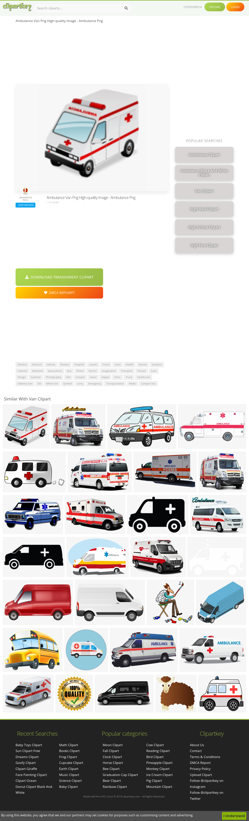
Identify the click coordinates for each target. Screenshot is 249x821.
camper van (148, 383)
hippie (105, 377)
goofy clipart (26, 762)
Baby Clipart (68, 786)
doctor (93, 371)
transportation (115, 383)
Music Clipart (69, 774)
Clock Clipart (112, 757)
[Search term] (83, 8)
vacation (157, 364)
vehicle (51, 364)
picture (142, 371)
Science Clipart (70, 780)
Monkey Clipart (158, 768)
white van (52, 383)
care (153, 371)
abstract (37, 364)
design (22, 377)
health (129, 364)
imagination (109, 371)
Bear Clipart (112, 780)
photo (80, 371)
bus (69, 371)
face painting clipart (31, 774)
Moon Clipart (113, 745)
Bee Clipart (111, 768)
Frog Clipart (68, 757)
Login (235, 7)
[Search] (126, 8)
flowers (64, 364)
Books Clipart (69, 751)
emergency (94, 383)
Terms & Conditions (205, 757)
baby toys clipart (29, 745)
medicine (37, 371)
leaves (93, 364)
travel (106, 364)
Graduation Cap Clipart (120, 774)
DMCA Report (200, 762)
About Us (197, 745)
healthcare (143, 377)
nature (143, 364)
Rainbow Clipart (115, 786)
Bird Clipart (155, 757)
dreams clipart (27, 757)
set (39, 383)
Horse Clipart (113, 762)
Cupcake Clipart (71, 762)
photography (53, 377)
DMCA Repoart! (59, 292)
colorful (22, 371)
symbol (67, 383)
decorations (55, 371)
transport (126, 371)
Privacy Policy (200, 768)
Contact (196, 751)
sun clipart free (28, 751)
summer (36, 377)
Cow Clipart (155, 745)
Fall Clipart (111, 751)
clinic (117, 377)
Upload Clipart (201, 774)
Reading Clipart (158, 751)
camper (80, 377)
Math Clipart (68, 745)
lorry (80, 383)
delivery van (25, 383)
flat (68, 377)
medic (132, 383)
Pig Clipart (154, 780)
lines (117, 364)
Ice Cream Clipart (159, 774)
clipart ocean (26, 780)
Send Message (25, 204)
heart (93, 377)
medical (22, 364)
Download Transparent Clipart (59, 277)
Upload (214, 7)
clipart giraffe (26, 768)
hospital (79, 364)
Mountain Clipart (159, 786)
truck (129, 377)
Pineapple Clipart (159, 762)
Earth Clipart (68, 768)
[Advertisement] (92, 54)
